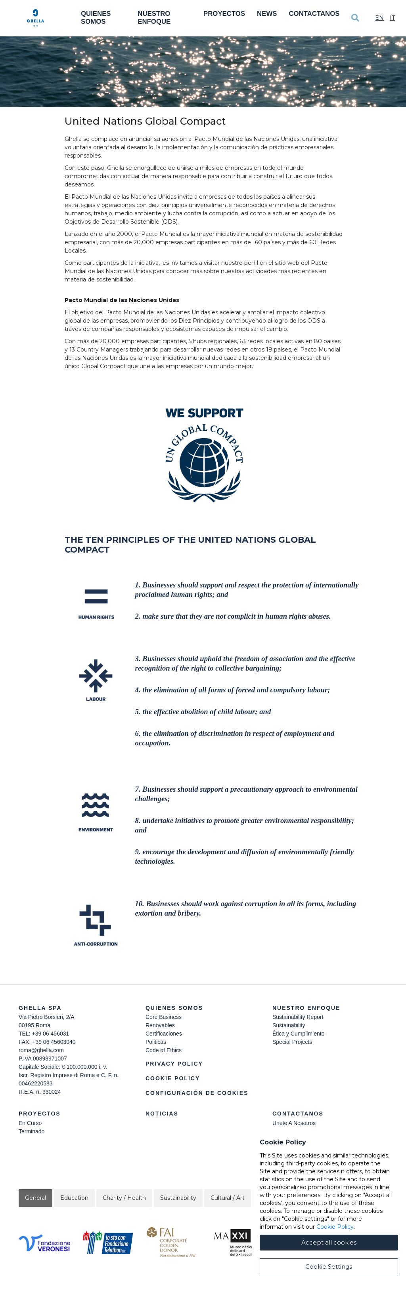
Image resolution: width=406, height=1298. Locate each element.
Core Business (164, 1017)
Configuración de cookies (197, 1093)
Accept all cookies (328, 1271)
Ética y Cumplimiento (298, 1033)
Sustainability (288, 1025)
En (379, 17)
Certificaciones (164, 1033)
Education (74, 1197)
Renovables (160, 1025)
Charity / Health (124, 1197)
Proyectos (224, 13)
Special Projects (292, 1042)
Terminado (31, 1131)
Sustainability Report (297, 1017)
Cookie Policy (173, 1078)
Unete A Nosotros (294, 1123)
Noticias (162, 1113)
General (35, 1197)
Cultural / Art (228, 1197)
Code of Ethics (164, 1050)
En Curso (30, 1123)
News (267, 13)
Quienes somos (96, 17)
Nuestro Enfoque (154, 17)
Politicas (156, 1042)
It (392, 17)
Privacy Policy (174, 1063)
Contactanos (314, 13)
